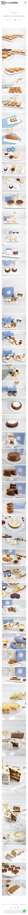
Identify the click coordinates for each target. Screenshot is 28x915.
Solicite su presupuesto (14, 911)
